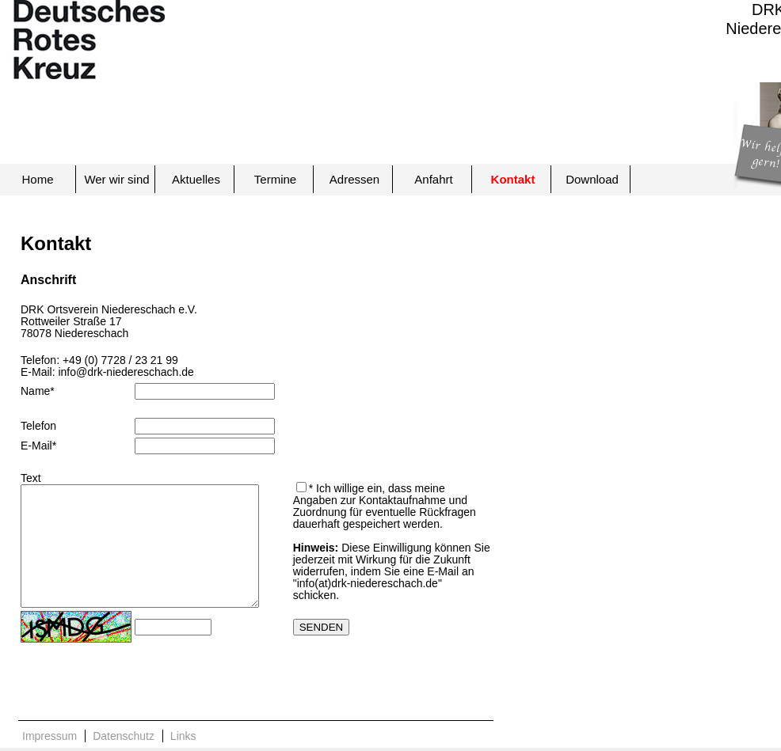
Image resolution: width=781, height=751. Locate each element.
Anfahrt (433, 179)
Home (37, 179)
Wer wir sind (116, 179)
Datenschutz (123, 736)
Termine (275, 179)
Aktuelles (196, 179)
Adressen (354, 179)
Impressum (49, 736)
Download (592, 179)
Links (183, 736)
